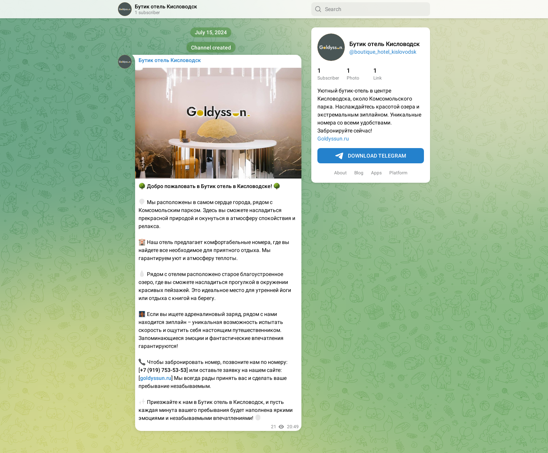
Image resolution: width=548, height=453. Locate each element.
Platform (398, 172)
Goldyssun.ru (333, 139)
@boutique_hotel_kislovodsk (382, 52)
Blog (358, 172)
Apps (376, 172)
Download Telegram (370, 156)
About (340, 172)
